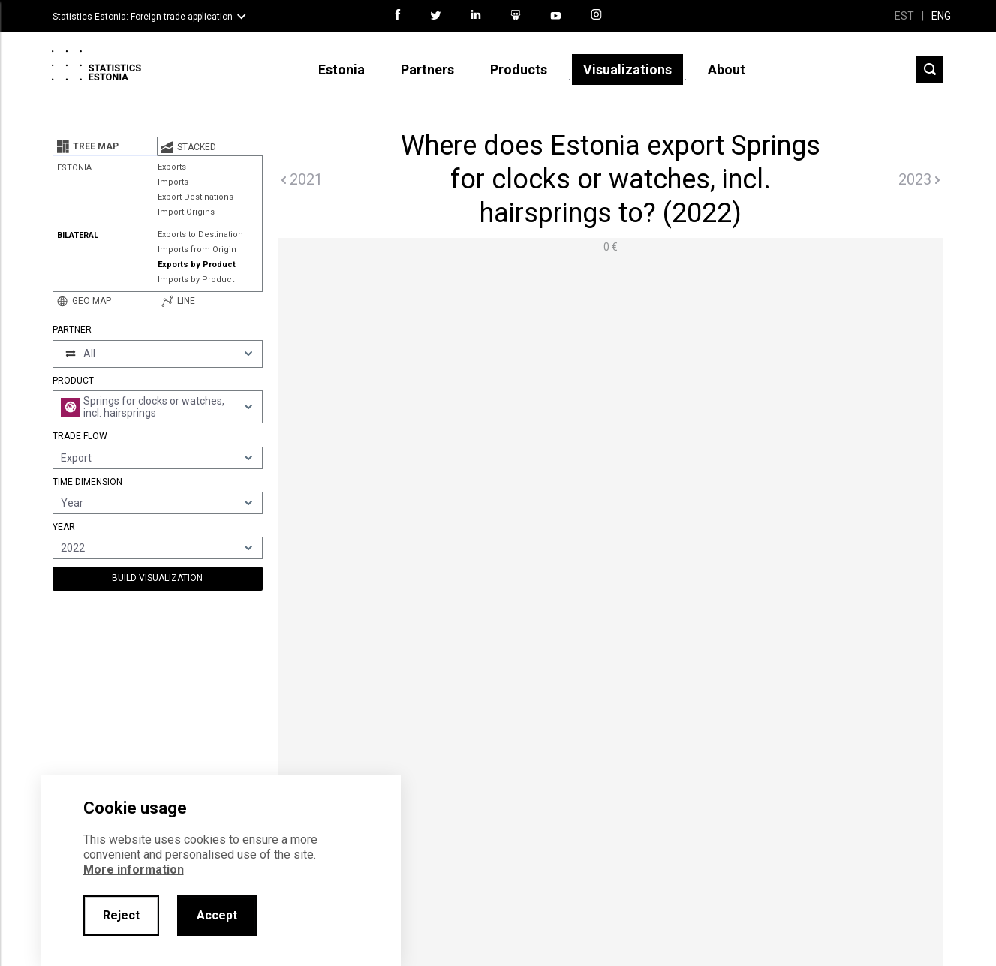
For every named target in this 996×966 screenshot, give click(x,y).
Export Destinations (195, 197)
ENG (941, 16)
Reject (121, 915)
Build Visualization (157, 578)
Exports (172, 167)
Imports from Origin (197, 249)
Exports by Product (197, 264)
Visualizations (627, 69)
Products (518, 69)
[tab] (105, 146)
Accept (217, 915)
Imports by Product (196, 279)
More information (133, 869)
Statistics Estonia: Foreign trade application (143, 16)
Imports (173, 182)
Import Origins (186, 212)
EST (904, 16)
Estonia (341, 69)
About (726, 69)
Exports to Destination (200, 234)
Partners (427, 69)
